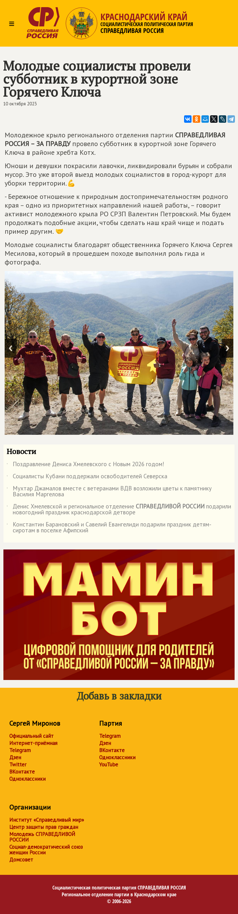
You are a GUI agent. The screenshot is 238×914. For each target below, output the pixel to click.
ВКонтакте (22, 771)
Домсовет (21, 859)
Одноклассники (27, 779)
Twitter (17, 764)
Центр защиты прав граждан (43, 827)
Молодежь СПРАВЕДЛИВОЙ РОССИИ (42, 837)
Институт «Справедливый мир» (46, 820)
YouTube (108, 764)
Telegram (20, 750)
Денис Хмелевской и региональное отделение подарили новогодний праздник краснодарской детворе (119, 509)
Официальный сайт (31, 736)
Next (227, 348)
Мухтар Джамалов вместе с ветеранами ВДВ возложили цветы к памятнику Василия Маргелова (109, 491)
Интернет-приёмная (33, 743)
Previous (10, 348)
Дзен (15, 757)
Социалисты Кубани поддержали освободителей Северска (87, 477)
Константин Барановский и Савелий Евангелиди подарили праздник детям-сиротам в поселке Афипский (109, 527)
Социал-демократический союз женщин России (46, 849)
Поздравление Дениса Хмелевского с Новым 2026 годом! (85, 465)
